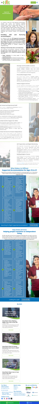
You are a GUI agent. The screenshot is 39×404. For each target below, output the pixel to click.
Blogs (19, 314)
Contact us (16, 372)
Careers (15, 373)
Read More (10, 339)
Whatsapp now (9, 403)
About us (16, 370)
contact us (33, 2)
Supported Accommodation (19, 379)
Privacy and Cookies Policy (6, 386)
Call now (29, 403)
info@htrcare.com (5, 372)
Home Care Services (18, 377)
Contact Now (34, 230)
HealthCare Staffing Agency (19, 378)
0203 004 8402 (4, 374)
